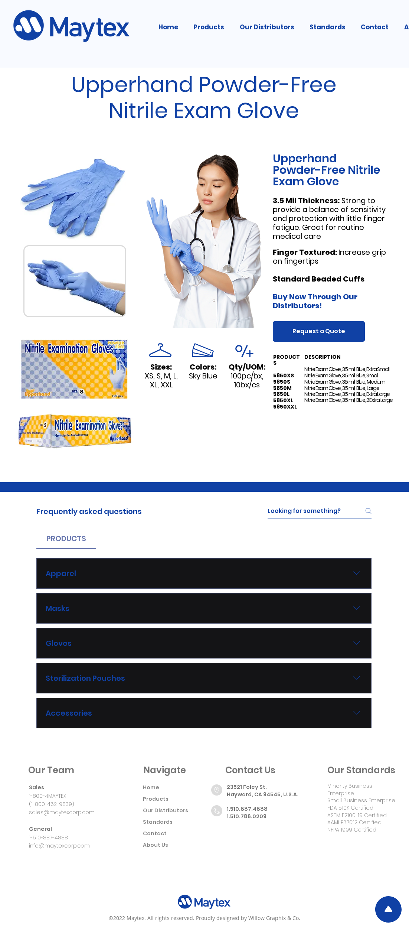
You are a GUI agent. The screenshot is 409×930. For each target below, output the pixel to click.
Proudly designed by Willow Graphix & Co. (248, 917)
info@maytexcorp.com (59, 845)
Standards (158, 822)
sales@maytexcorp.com (62, 812)
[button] (208, 27)
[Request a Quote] (319, 331)
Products (155, 799)
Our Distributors (165, 810)
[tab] (66, 538)
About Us (155, 845)
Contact (155, 833)
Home (151, 787)
